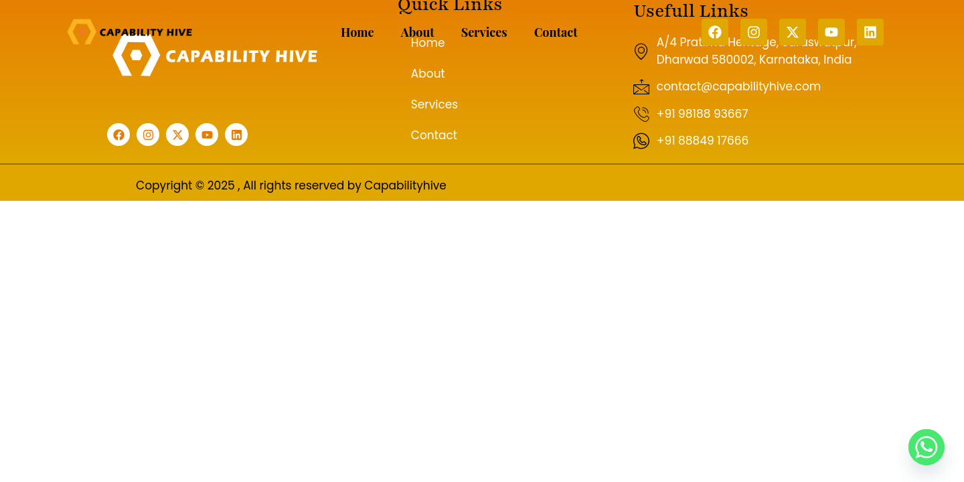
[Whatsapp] (926, 447)
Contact (556, 32)
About (417, 32)
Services (484, 32)
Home (357, 32)
